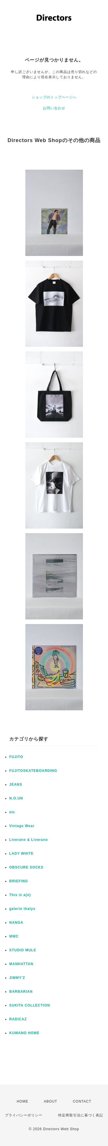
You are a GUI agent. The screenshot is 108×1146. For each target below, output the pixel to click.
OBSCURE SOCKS (26, 867)
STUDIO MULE (22, 950)
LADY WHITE (21, 854)
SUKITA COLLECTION (29, 1005)
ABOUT (50, 1101)
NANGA (16, 923)
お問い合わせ (54, 108)
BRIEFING (18, 881)
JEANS (15, 785)
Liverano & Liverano (28, 840)
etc (12, 812)
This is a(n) (20, 895)
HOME (22, 1101)
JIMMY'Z (17, 978)
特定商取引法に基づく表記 (80, 1115)
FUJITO (16, 757)
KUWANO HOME (24, 1033)
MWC (14, 936)
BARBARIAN (21, 992)
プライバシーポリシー (23, 1115)
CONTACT (82, 1101)
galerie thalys (22, 909)
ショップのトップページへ (54, 97)
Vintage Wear (22, 826)
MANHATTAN (21, 964)
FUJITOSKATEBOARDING (33, 771)
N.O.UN (16, 798)
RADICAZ (18, 1019)
